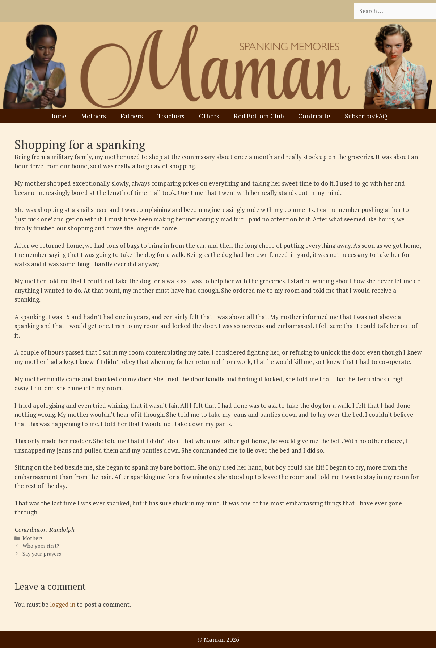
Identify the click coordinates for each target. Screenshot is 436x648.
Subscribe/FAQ (366, 115)
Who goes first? (40, 545)
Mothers (93, 115)
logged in (62, 604)
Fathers (131, 115)
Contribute (314, 115)
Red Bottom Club (259, 115)
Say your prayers (41, 553)
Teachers (171, 115)
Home (58, 115)
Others (209, 115)
